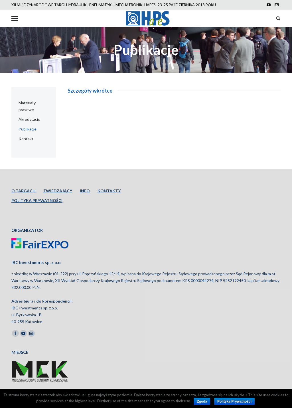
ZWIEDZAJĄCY (57, 190)
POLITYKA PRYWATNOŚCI (36, 200)
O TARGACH (23, 190)
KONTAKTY (109, 190)
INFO (85, 190)
